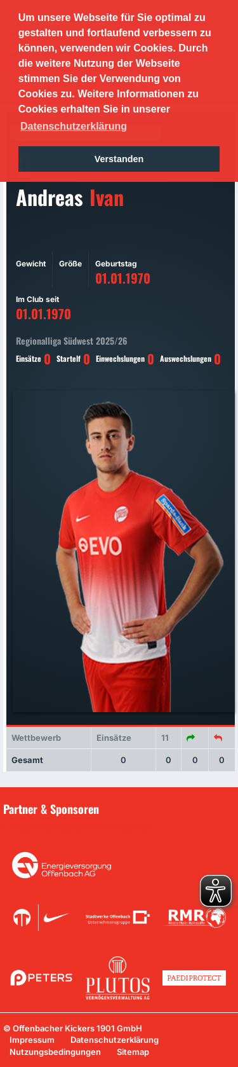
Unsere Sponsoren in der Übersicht (82, 827)
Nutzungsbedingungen (55, 1052)
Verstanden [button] (119, 159)
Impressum (32, 1040)
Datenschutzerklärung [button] (73, 126)
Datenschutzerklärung (114, 1040)
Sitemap (133, 1052)
